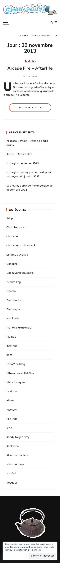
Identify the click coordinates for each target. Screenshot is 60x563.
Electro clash (14, 300)
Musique (11, 391)
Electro (11, 291)
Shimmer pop (15, 464)
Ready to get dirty (17, 437)
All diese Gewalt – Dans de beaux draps (27, 143)
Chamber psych (16, 227)
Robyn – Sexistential (19, 154)
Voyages (11, 483)
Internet (11, 346)
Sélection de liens (17, 455)
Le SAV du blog (15, 364)
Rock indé (29, 60)
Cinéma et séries (17, 255)
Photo (10, 400)
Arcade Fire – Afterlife (30, 68)
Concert (11, 264)
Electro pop (14, 309)
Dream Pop (13, 282)
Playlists (11, 410)
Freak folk (12, 318)
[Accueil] (24, 35)
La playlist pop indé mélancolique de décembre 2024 (29, 188)
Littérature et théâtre (20, 373)
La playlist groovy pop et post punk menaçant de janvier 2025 (28, 174)
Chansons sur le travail (20, 245)
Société (11, 473)
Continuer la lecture (30, 107)
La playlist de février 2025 (22, 163)
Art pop (11, 218)
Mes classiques (15, 382)
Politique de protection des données (23, 549)
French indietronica (18, 328)
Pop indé (11, 419)
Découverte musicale (20, 273)
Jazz (9, 355)
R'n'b (9, 428)
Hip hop (11, 337)
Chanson (12, 236)
